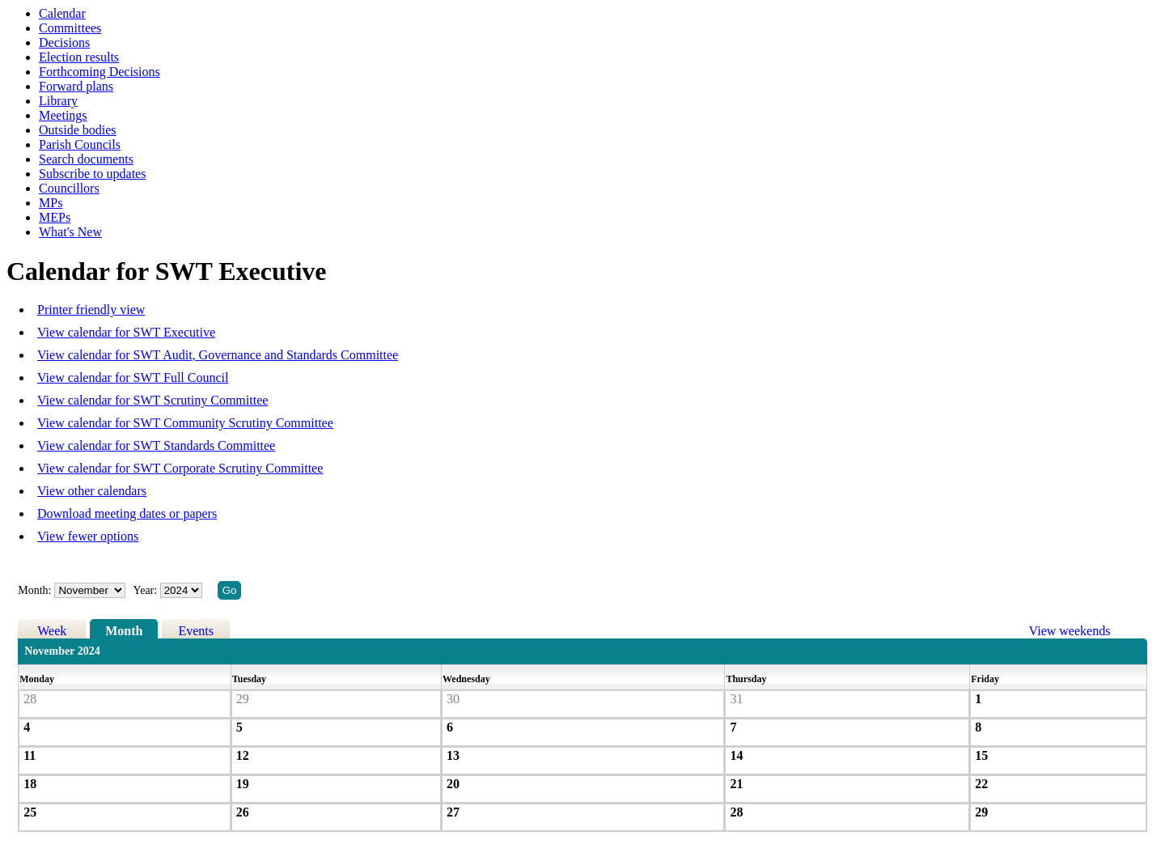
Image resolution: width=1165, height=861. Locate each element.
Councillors (69, 188)
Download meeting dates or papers (127, 513)
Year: (146, 590)
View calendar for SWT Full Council (132, 377)
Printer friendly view (91, 309)
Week (51, 631)
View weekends (1070, 631)
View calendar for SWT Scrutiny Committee (152, 400)
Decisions (64, 42)
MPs (50, 203)
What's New (70, 232)
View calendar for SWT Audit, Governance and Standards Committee (217, 355)
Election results (79, 57)
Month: (34, 590)
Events (196, 631)
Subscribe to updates (92, 173)
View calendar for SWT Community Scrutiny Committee (185, 423)
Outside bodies (77, 130)
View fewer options (87, 536)
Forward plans (76, 86)
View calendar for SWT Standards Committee (156, 445)
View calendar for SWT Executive (126, 332)
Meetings (63, 115)
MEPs (54, 217)
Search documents (86, 159)
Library (58, 101)
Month (123, 631)
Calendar (62, 13)
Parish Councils (80, 144)
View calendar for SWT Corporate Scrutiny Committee (180, 468)
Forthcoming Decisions (99, 71)
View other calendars (91, 491)
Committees (70, 28)
